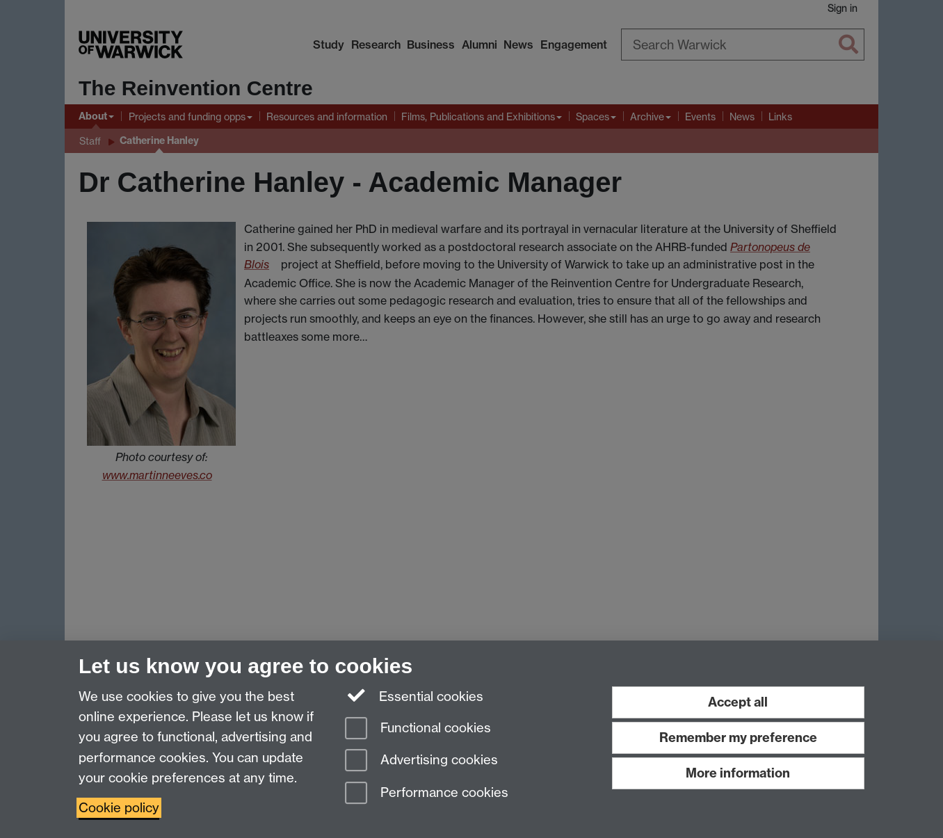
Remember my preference (738, 738)
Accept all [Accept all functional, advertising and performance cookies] (738, 702)
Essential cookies (414, 695)
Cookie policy (119, 808)
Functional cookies (418, 729)
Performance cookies (426, 794)
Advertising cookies (421, 761)
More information (738, 773)
